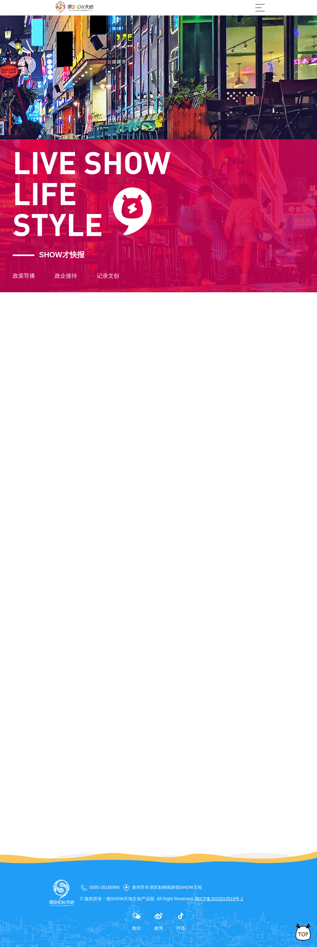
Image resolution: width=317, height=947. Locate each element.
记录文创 (108, 276)
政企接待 (66, 276)
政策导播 (24, 276)
